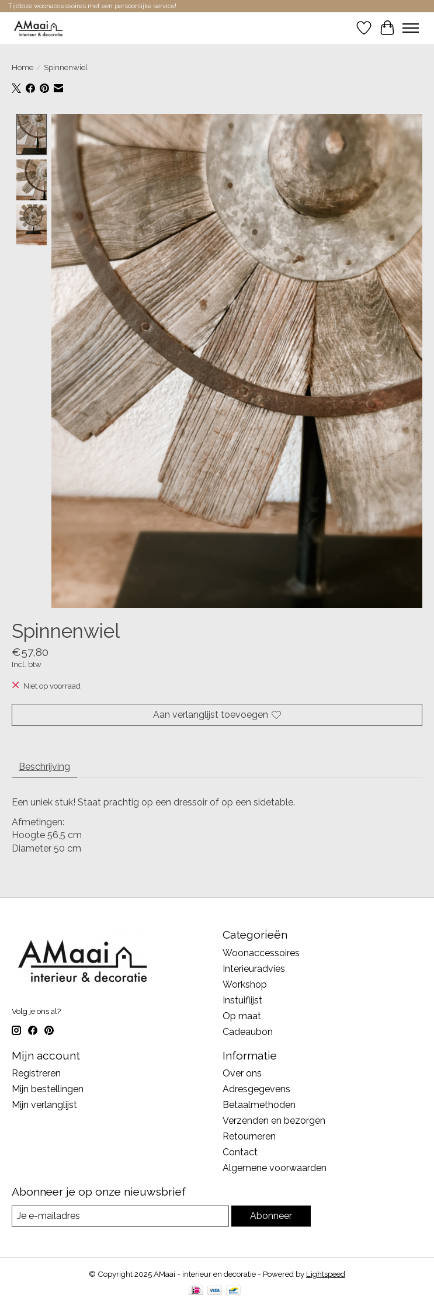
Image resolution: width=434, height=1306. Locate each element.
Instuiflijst (242, 1000)
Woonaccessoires (261, 952)
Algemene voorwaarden (275, 1168)
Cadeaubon (248, 1031)
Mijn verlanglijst (44, 1105)
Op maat (242, 1016)
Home (22, 67)
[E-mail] (120, 1216)
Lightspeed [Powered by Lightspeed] (325, 1274)
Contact (240, 1152)
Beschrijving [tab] (44, 766)
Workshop (245, 984)
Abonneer (271, 1216)
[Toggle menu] (410, 28)
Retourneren (249, 1136)
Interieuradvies (254, 968)
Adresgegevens (256, 1089)
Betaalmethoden (259, 1105)
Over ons (242, 1073)
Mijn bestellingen (48, 1089)
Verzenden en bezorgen (274, 1121)
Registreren (36, 1073)
